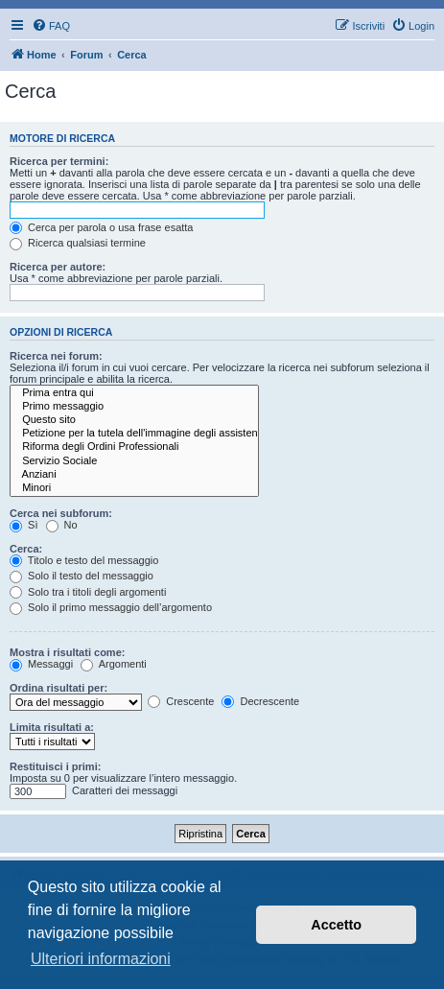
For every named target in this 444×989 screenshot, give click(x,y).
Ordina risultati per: (58, 688)
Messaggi (41, 664)
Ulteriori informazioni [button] (101, 959)
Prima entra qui (134, 393)
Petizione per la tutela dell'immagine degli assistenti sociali (134, 433)
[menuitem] (51, 25)
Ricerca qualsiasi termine (78, 242)
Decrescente (260, 701)
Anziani (134, 475)
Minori (134, 488)
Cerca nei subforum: (61, 513)
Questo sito (134, 420)
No (62, 524)
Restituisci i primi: (55, 766)
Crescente (181, 701)
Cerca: (26, 548)
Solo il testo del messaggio (81, 575)
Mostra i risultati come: (67, 652)
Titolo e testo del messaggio (84, 560)
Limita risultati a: (52, 727)
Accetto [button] (336, 924)
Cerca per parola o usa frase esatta (101, 227)
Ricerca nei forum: (56, 356)
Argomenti (114, 664)
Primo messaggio (134, 406)
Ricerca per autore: (57, 266)
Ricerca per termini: (59, 161)
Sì (23, 524)
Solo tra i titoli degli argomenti (88, 592)
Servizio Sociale (134, 461)
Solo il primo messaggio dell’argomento (111, 607)
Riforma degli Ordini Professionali (134, 447)
